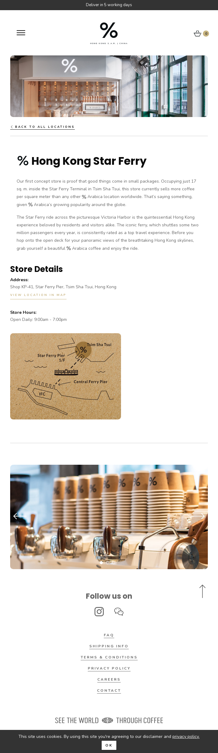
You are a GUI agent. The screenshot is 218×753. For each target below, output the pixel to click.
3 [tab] (113, 562)
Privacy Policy (109, 668)
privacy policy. (186, 736)
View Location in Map (38, 295)
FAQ (109, 635)
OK (109, 745)
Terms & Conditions (109, 657)
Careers (109, 679)
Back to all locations (42, 127)
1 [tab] (101, 562)
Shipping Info (109, 646)
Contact (109, 690)
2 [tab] (107, 562)
